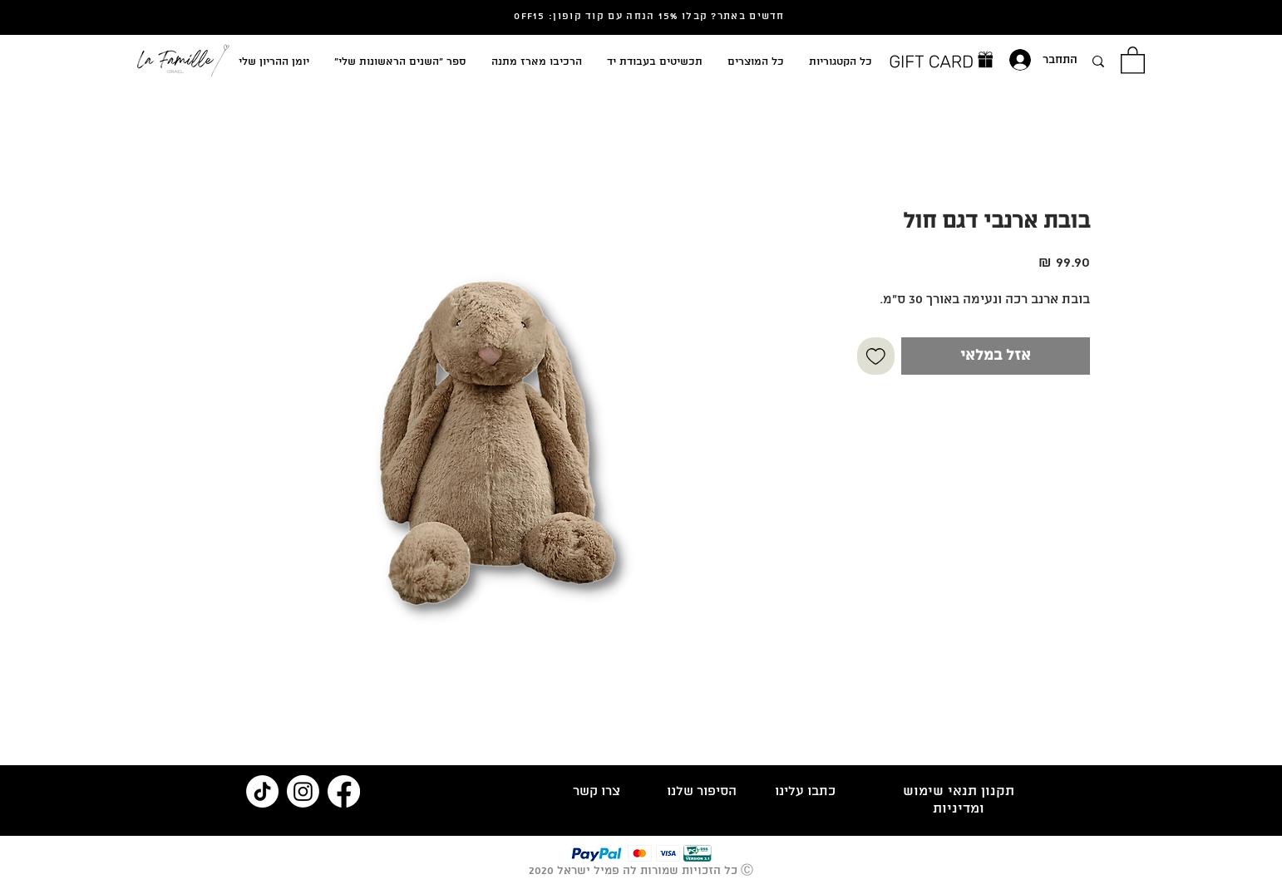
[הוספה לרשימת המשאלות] (876, 356)
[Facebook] (344, 791)
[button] (1133, 59)
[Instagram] (303, 791)
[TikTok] (262, 791)
